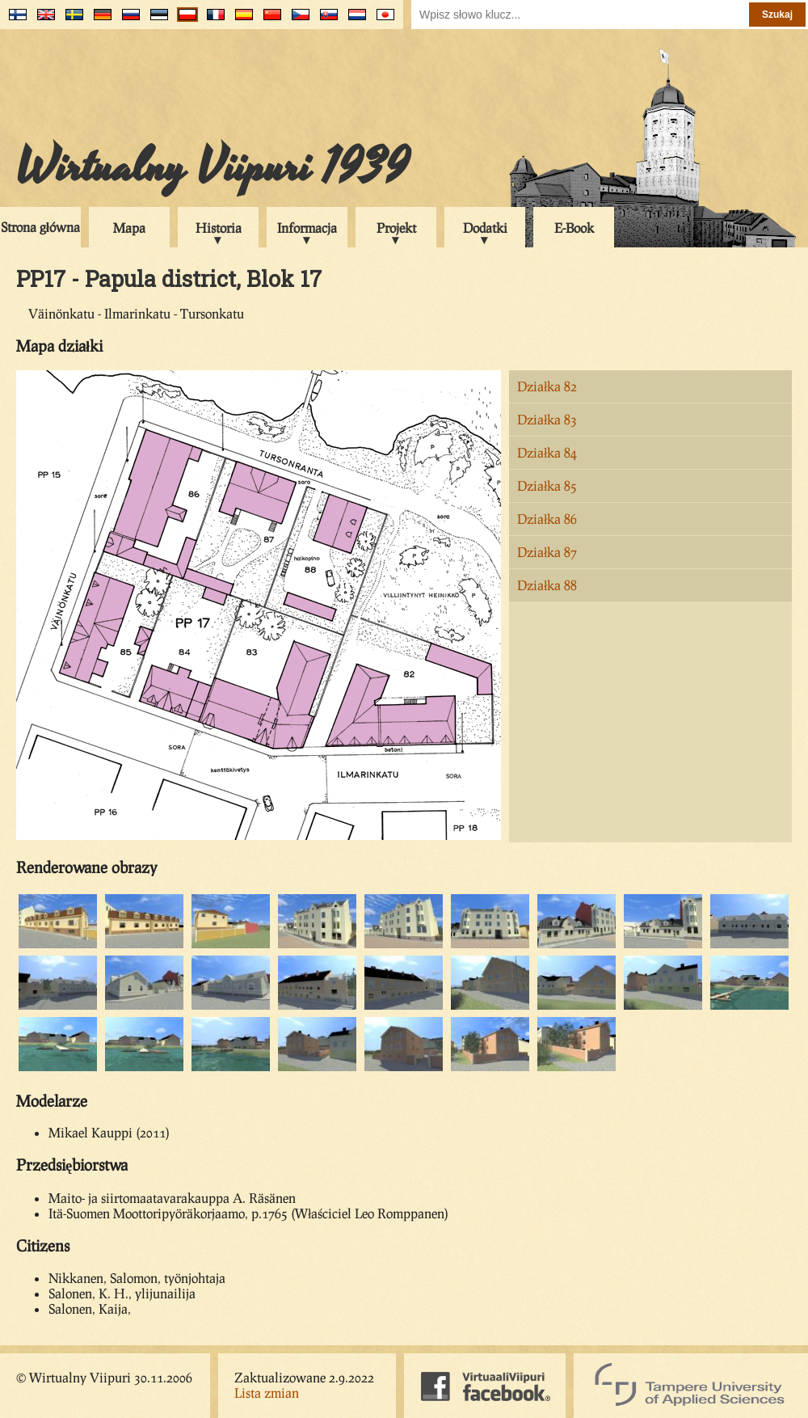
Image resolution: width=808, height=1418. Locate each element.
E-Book (574, 227)
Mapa (129, 227)
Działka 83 (547, 419)
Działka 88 (547, 585)
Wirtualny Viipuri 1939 (212, 167)
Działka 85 (547, 485)
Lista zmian (266, 1392)
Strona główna (40, 226)
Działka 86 (547, 518)
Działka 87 (547, 551)
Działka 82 (547, 386)
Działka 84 (547, 452)
